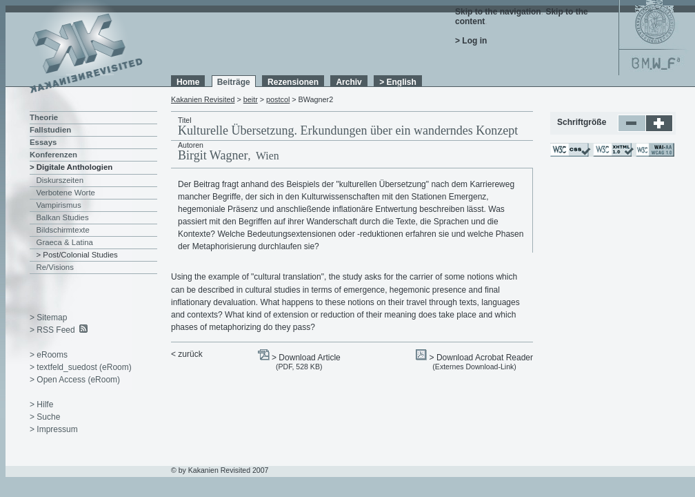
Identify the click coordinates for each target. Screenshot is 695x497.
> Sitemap (48, 317)
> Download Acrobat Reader (481, 357)
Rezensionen (293, 82)
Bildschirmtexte (63, 230)
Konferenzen (53, 154)
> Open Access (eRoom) (75, 379)
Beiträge (233, 82)
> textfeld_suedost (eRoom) (81, 367)
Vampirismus (59, 205)
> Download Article (306, 357)
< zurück (187, 354)
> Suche (45, 417)
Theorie (44, 117)
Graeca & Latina (65, 242)
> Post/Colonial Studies (77, 255)
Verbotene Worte (66, 192)
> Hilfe (41, 404)
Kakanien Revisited (202, 99)
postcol (278, 99)
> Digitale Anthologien (71, 167)
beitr (250, 99)
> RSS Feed (52, 330)
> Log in (471, 41)
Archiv (348, 82)
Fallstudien (50, 130)
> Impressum (54, 429)
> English (397, 82)
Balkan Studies (63, 217)
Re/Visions (55, 267)
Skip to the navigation (498, 12)
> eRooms (49, 355)
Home (188, 82)
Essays (43, 142)
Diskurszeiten (60, 180)
